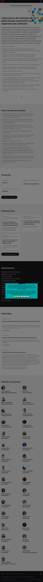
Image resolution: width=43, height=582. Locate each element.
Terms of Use (27, 292)
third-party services (13, 293)
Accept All (17, 296)
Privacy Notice (19, 292)
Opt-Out (29, 294)
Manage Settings (25, 296)
